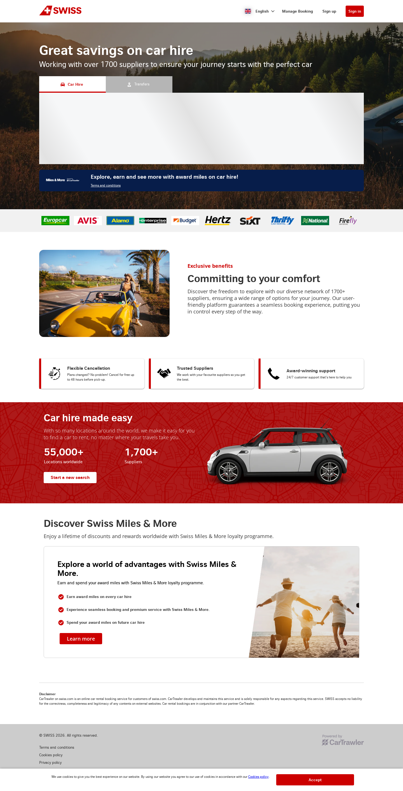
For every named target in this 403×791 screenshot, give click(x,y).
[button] (259, 11)
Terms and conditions (106, 185)
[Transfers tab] (139, 84)
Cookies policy (258, 777)
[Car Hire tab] (72, 84)
